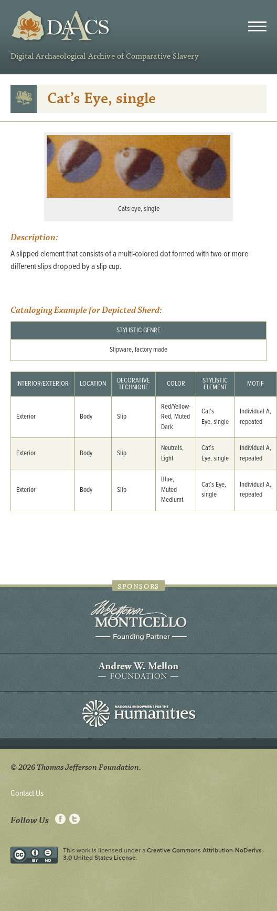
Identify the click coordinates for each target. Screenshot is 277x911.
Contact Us (27, 793)
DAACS (61, 25)
